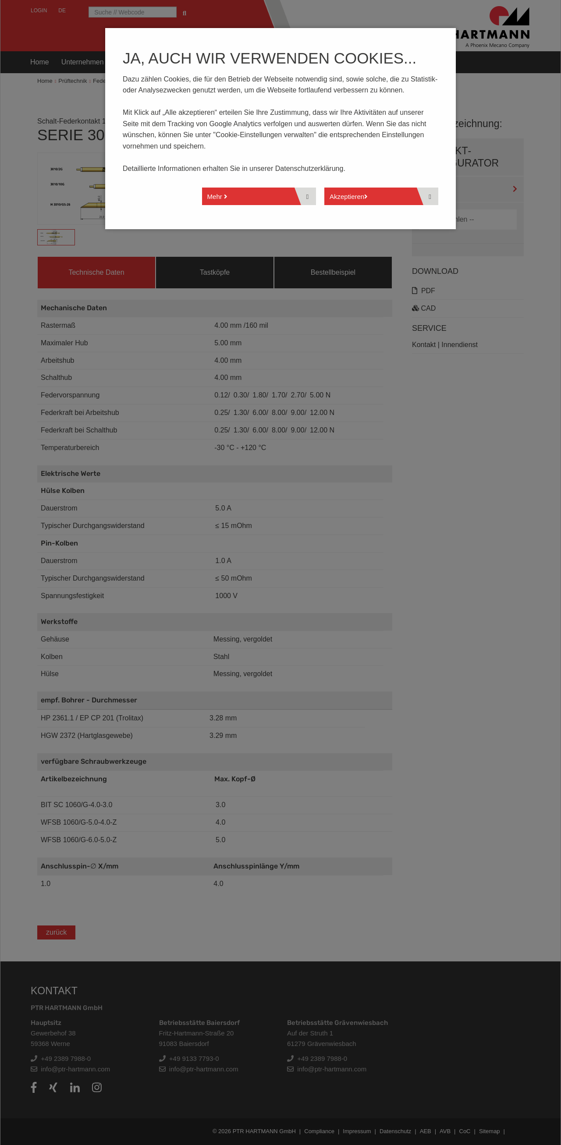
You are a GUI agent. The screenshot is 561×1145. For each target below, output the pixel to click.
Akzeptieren (349, 196)
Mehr (217, 196)
